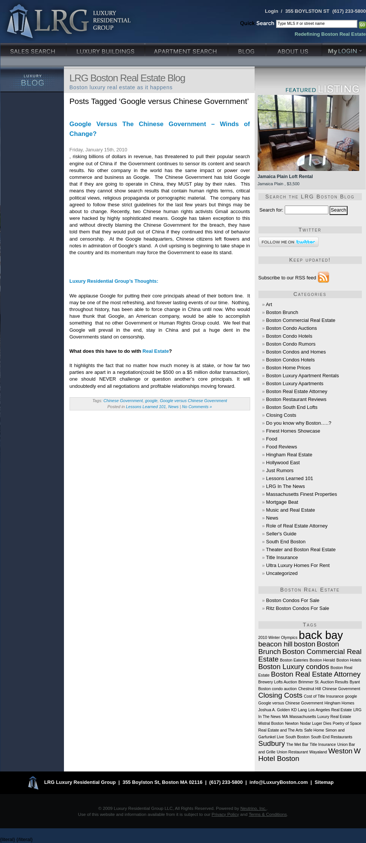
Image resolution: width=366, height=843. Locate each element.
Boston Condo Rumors (291, 344)
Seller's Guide (281, 534)
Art (269, 304)
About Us (294, 48)
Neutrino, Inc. (253, 808)
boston (304, 644)
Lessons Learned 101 (146, 406)
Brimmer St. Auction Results (323, 682)
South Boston (298, 737)
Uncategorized (282, 573)
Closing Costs (281, 415)
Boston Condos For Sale (292, 600)
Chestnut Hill (309, 688)
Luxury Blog (32, 79)
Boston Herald (322, 660)
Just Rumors (279, 470)
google (151, 400)
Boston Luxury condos (293, 667)
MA (285, 716)
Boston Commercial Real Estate (300, 320)
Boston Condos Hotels (290, 360)
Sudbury (271, 743)
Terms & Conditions (268, 814)
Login (271, 11)
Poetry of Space (347, 723)
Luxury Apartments (187, 48)
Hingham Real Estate (289, 454)
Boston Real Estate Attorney (296, 391)
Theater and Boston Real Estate (301, 549)
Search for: (272, 210)
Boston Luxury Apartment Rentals (302, 375)
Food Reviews (281, 447)
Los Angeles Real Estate (330, 709)
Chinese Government (123, 400)
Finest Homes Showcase (293, 431)
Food (271, 439)
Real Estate (156, 351)
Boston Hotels (348, 660)
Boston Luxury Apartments (294, 383)
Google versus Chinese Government (193, 400)
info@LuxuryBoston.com (278, 782)
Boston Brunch (282, 312)
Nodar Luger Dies (315, 723)
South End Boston (285, 541)
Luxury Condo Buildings (106, 48)
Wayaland (318, 752)
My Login (344, 48)
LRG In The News (285, 486)
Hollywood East (283, 462)
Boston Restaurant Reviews (296, 399)
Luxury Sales (33, 48)
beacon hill (275, 644)
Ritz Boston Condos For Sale (297, 608)
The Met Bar (297, 744)
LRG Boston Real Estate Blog (127, 78)
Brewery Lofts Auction (277, 682)
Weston (340, 751)
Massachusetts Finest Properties (301, 494)
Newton (292, 723)
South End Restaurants (331, 737)
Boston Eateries (294, 660)
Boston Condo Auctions (291, 328)
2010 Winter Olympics (278, 637)
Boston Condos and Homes (296, 352)
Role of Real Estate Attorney (296, 526)
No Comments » (197, 406)
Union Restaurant (292, 752)
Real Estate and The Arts (280, 730)
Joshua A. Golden (274, 709)
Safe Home (314, 730)
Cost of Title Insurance (324, 696)
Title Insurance (282, 557)
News (173, 406)
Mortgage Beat (282, 502)
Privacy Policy (225, 814)
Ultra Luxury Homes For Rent (298, 565)
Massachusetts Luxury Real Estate (320, 716)
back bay (321, 635)
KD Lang (299, 709)
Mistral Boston (271, 723)
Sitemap (324, 782)
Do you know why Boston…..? (298, 423)
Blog (248, 48)
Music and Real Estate (290, 510)
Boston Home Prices (288, 367)
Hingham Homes (339, 703)
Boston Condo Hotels (289, 336)
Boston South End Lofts (291, 407)
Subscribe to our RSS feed (287, 277)
